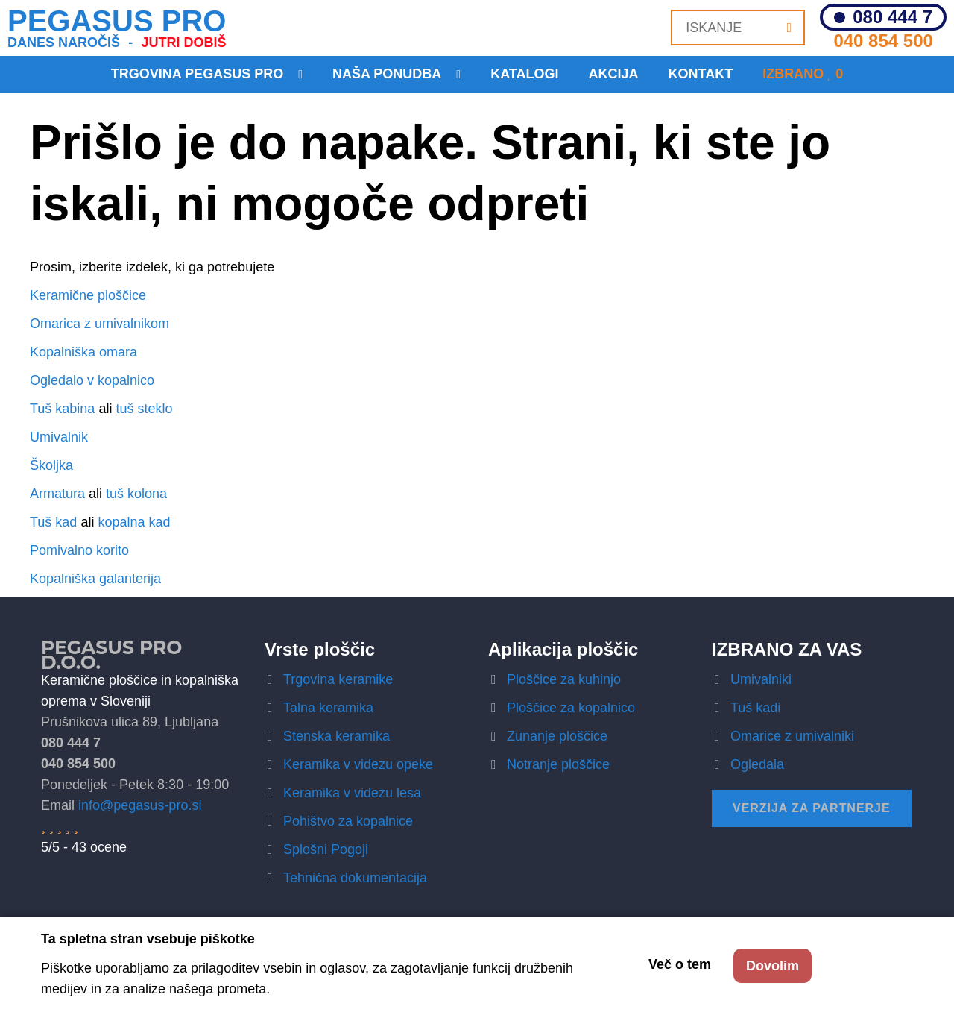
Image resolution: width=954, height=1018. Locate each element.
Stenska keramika (336, 736)
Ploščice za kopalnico (571, 707)
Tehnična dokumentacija (355, 877)
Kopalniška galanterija (95, 578)
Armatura (57, 493)
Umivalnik (59, 437)
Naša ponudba (386, 73)
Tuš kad (53, 522)
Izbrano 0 (802, 73)
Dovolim (772, 965)
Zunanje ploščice (557, 736)
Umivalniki (761, 679)
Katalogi (524, 73)
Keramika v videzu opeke (358, 764)
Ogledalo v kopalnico (92, 380)
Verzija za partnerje (812, 808)
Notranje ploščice (558, 764)
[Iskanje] (790, 27)
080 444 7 (892, 17)
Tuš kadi (755, 707)
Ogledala (757, 764)
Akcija (614, 73)
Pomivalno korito (79, 550)
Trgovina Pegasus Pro (197, 73)
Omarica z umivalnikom (99, 323)
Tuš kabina (62, 408)
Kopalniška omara (83, 352)
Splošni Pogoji (325, 849)
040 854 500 (882, 41)
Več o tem (679, 964)
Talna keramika (328, 707)
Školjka (51, 465)
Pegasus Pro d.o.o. (111, 655)
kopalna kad (134, 522)
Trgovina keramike (338, 679)
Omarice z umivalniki (792, 736)
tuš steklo (144, 408)
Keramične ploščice (88, 295)
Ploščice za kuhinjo (564, 679)
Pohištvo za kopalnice (348, 821)
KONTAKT (701, 73)
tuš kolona (136, 493)
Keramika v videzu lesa (352, 792)
